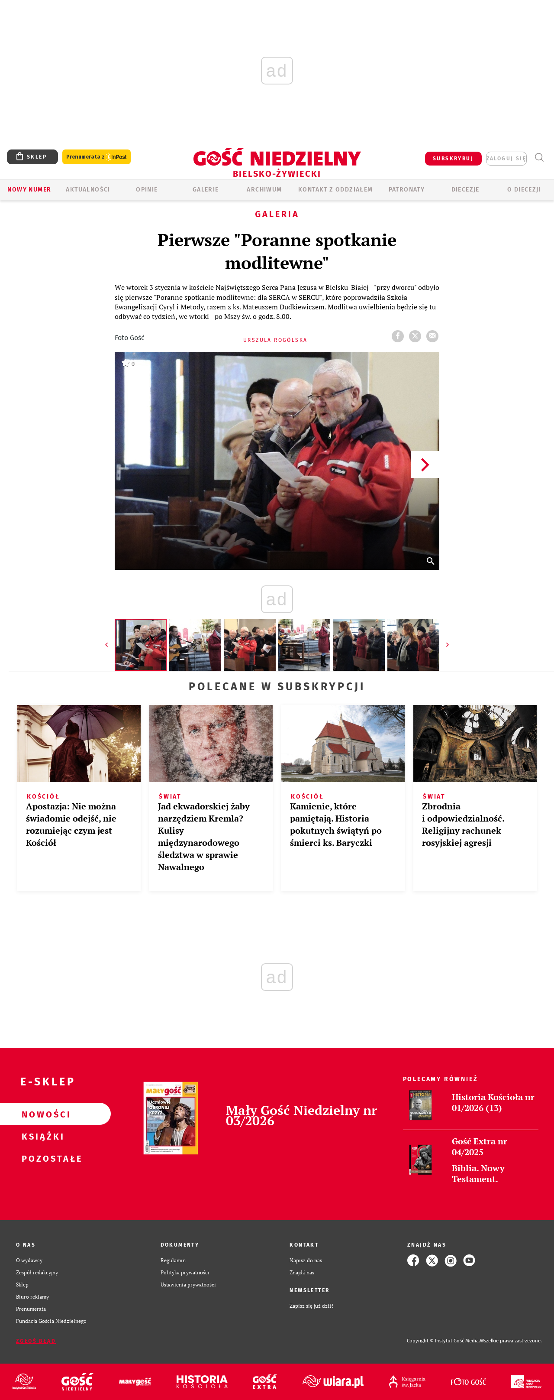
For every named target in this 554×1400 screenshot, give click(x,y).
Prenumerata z (96, 157)
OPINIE (147, 189)
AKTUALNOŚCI (88, 189)
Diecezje (465, 189)
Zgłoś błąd (36, 1341)
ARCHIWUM (264, 189)
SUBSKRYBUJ (453, 159)
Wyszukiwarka (539, 157)
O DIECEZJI (524, 189)
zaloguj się (506, 159)
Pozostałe (41, 1158)
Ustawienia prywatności (188, 1284)
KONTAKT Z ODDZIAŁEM (335, 189)
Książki (41, 1136)
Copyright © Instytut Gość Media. (443, 1341)
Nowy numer (29, 189)
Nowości (41, 1114)
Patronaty (407, 189)
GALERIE (206, 189)
